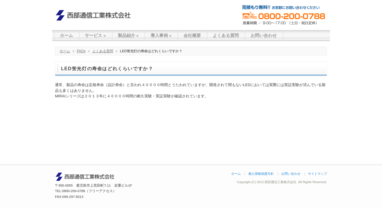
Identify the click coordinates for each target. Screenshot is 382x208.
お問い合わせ (264, 35)
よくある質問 (226, 35)
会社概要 (192, 35)
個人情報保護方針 (261, 173)
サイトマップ (317, 173)
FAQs (81, 51)
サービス (95, 35)
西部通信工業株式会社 (95, 15)
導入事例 (161, 35)
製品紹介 (128, 35)
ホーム (66, 35)
